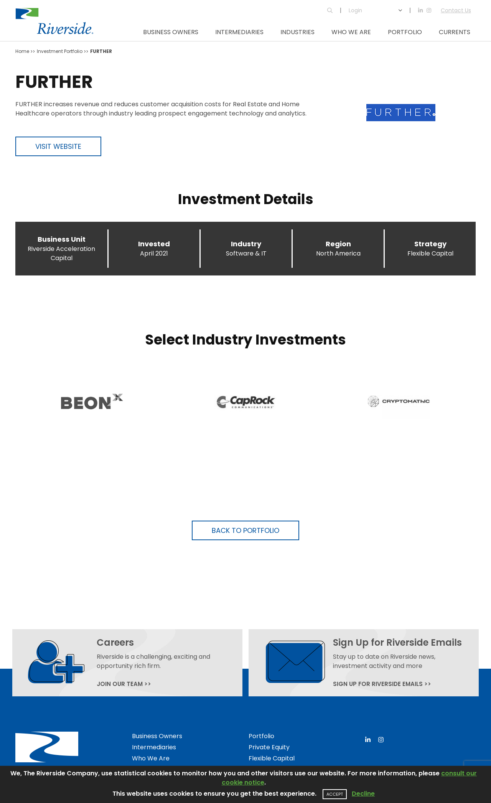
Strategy (430, 244)
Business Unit (62, 239)
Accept (334, 794)
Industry (246, 244)
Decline (363, 793)
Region (338, 244)
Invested (154, 244)
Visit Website (58, 146)
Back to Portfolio (245, 530)
